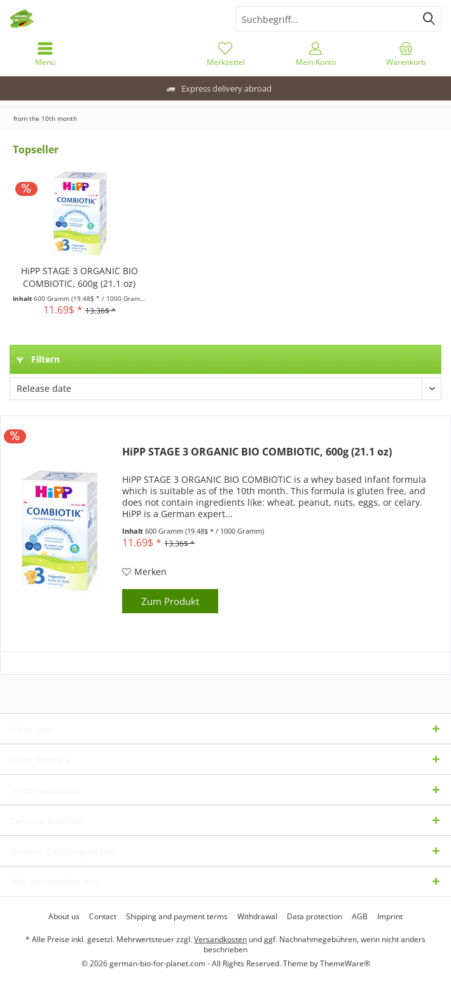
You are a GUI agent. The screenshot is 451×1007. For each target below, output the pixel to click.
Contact (102, 917)
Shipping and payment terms (177, 917)
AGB (360, 917)
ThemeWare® (345, 963)
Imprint (390, 917)
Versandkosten (220, 939)
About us (64, 917)
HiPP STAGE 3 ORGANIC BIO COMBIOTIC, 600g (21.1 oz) (79, 277)
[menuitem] (45, 54)
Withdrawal (257, 917)
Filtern (38, 359)
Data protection (314, 917)
